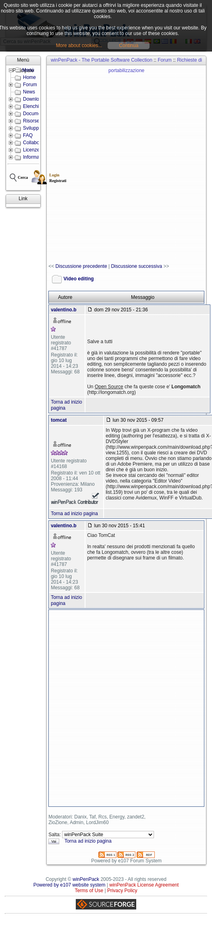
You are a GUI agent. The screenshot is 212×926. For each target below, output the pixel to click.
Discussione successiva (136, 266)
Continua (128, 45)
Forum (165, 60)
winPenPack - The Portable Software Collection (101, 60)
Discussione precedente (81, 266)
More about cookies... (79, 45)
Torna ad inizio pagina (74, 513)
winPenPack (86, 879)
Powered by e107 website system (69, 885)
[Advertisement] (101, 164)
